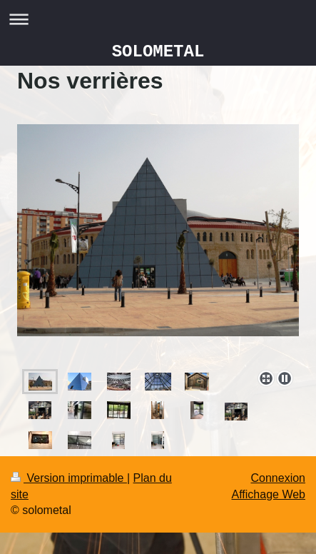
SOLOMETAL (158, 51)
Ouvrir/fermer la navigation (158, 19)
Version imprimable (69, 478)
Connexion (278, 478)
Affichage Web (268, 494)
